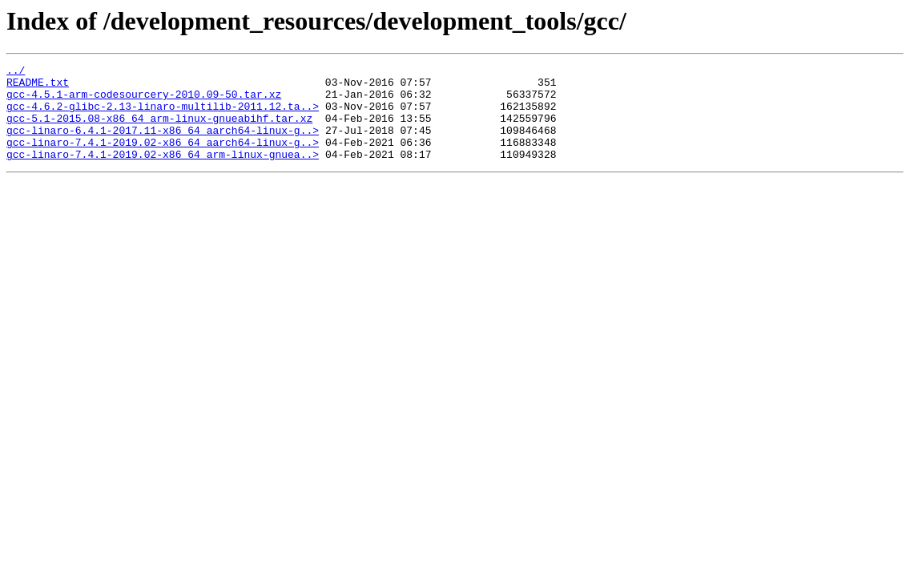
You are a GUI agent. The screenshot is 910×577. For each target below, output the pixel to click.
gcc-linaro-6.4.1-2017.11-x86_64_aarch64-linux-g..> (162, 144)
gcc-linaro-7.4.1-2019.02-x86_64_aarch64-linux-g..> (162, 158)
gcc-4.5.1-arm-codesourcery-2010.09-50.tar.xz (143, 101)
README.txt (37, 86)
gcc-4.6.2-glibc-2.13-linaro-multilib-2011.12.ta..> (162, 115)
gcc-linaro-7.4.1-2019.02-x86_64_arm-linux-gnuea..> (162, 173)
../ (15, 72)
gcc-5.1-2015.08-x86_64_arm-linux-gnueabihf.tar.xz (159, 130)
